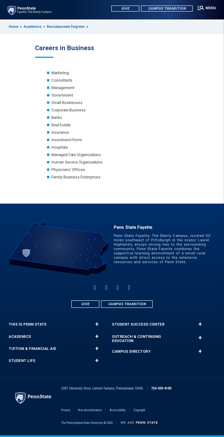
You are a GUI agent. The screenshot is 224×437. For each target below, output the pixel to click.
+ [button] (96, 324)
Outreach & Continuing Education (136, 339)
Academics (33, 27)
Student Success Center (138, 324)
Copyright (139, 410)
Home (13, 27)
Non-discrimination (90, 410)
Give (125, 9)
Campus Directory (131, 351)
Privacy (65, 410)
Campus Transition (167, 9)
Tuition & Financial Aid (32, 349)
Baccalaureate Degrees (66, 27)
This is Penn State (28, 324)
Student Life (22, 361)
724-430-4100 (161, 388)
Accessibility (118, 410)
